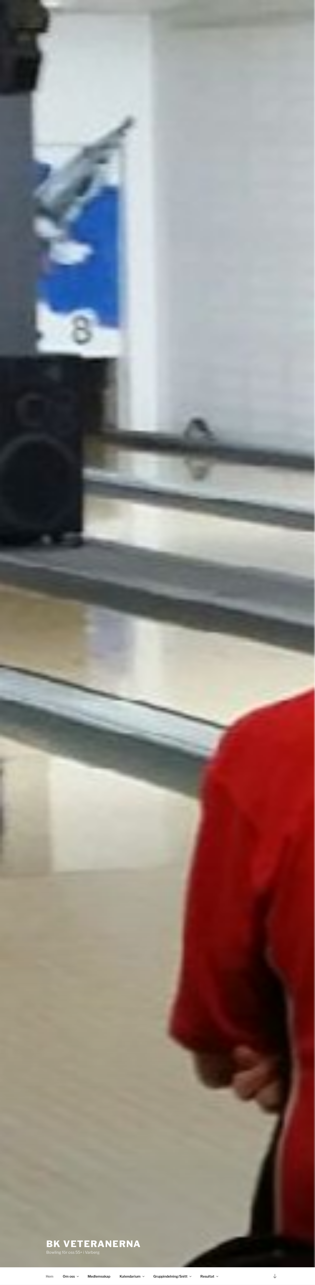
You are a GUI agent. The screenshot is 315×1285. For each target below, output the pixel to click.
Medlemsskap (99, 1276)
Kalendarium (132, 1276)
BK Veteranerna (93, 1243)
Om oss (71, 1276)
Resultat (209, 1276)
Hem (49, 1276)
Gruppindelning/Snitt (172, 1276)
